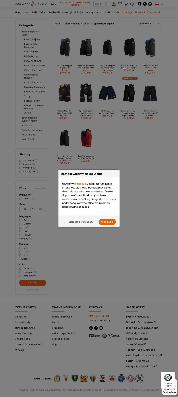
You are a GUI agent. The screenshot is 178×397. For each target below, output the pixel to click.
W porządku (107, 221)
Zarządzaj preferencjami (81, 221)
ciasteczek (80, 183)
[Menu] (173, 374)
